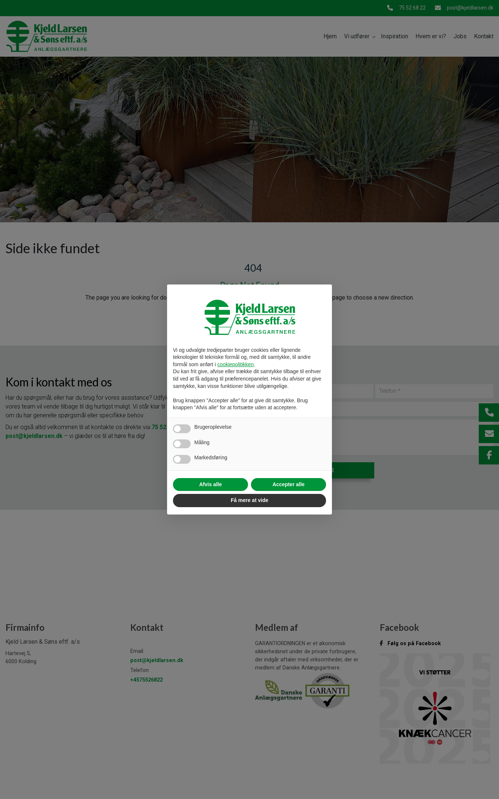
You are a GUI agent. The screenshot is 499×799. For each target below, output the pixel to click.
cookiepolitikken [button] (235, 364)
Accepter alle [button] (288, 484)
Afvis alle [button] (210, 484)
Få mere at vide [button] (249, 500)
